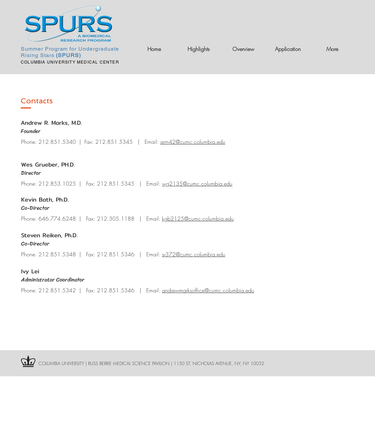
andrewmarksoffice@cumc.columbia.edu (208, 290)
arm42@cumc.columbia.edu (192, 141)
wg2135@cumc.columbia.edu (197, 183)
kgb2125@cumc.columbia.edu (198, 218)
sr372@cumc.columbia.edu (193, 254)
